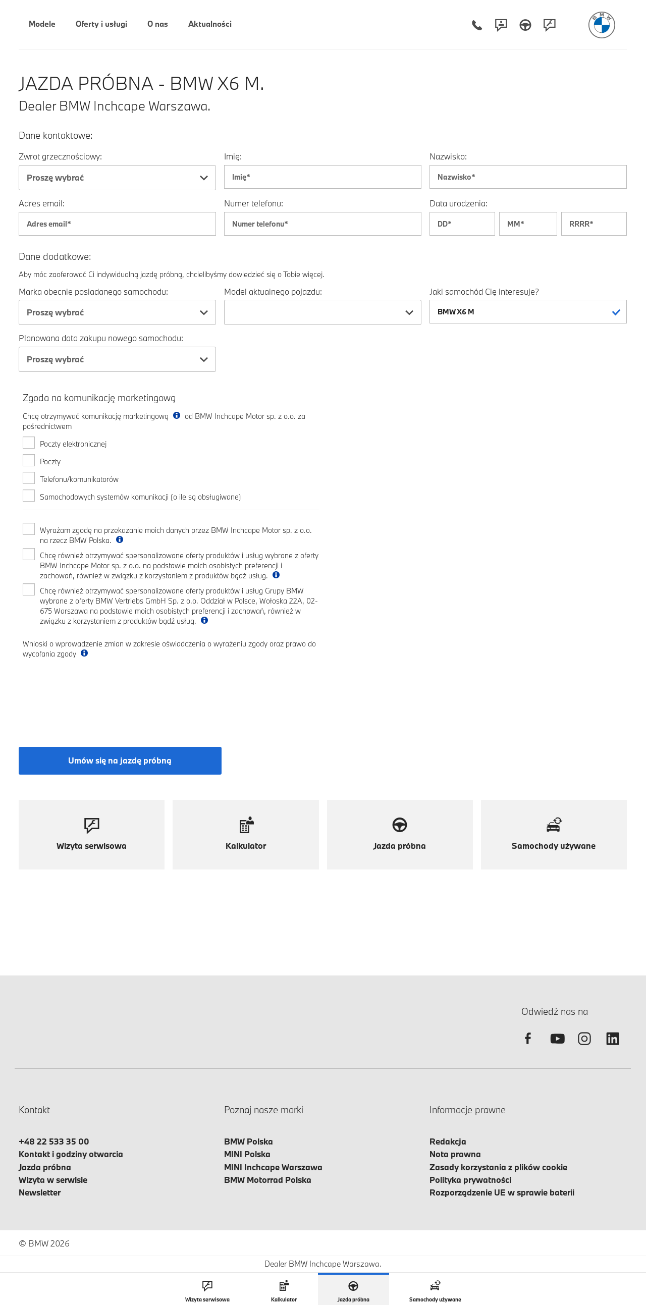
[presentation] (99, 694)
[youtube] (556, 1047)
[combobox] (117, 177)
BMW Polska (248, 1141)
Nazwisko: (448, 156)
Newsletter (40, 1192)
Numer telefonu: (253, 203)
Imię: (233, 156)
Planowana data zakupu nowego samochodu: (101, 338)
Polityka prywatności (470, 1179)
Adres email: (42, 203)
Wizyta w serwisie (53, 1179)
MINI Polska (247, 1154)
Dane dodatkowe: (55, 256)
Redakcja (447, 1141)
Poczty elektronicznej (73, 444)
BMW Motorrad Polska (267, 1179)
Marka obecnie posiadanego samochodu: (93, 291)
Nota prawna (455, 1154)
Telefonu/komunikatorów (79, 479)
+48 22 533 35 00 (54, 1141)
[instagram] (584, 1047)
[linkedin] (613, 1047)
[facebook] (528, 1047)
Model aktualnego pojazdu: (273, 291)
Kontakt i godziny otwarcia (71, 1154)
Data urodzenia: (458, 203)
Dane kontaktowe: (56, 135)
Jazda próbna (45, 1167)
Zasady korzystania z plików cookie (498, 1167)
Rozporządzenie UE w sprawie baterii (501, 1192)
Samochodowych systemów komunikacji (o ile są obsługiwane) (140, 497)
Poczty (50, 461)
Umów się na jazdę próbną (120, 760)
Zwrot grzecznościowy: (60, 156)
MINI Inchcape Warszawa (273, 1167)
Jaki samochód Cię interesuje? (484, 291)
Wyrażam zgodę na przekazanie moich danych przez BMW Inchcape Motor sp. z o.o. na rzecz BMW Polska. (176, 535)
